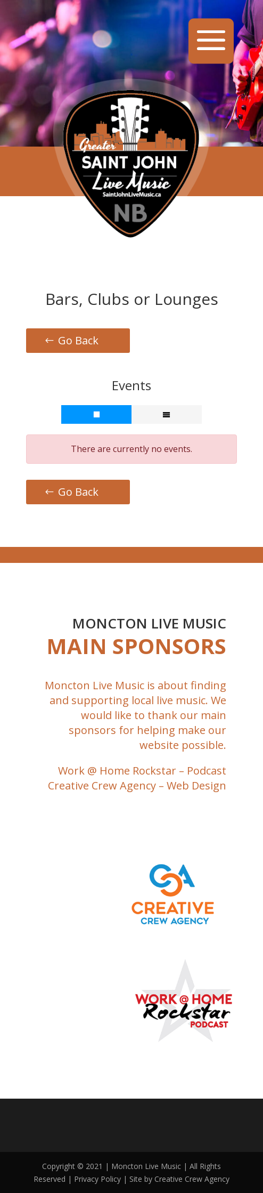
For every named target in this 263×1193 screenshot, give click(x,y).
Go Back (78, 340)
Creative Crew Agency (102, 785)
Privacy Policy (97, 1179)
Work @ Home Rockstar (117, 770)
